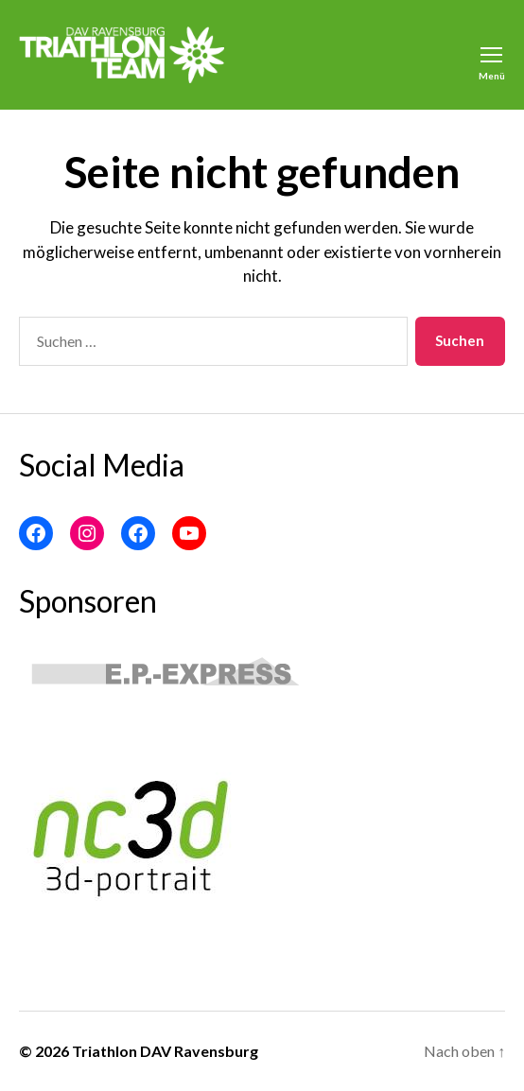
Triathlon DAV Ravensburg (165, 1051)
